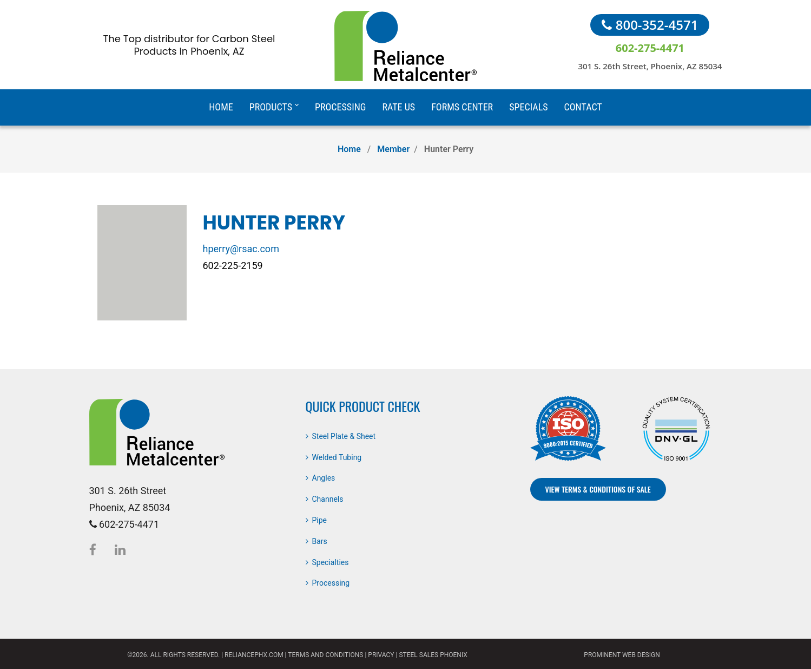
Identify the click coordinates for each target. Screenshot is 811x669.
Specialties (330, 562)
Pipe (319, 520)
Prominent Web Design (622, 655)
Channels (328, 499)
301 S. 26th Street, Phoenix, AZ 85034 (650, 66)
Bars (319, 541)
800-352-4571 (650, 25)
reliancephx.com (254, 655)
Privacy (381, 655)
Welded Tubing (337, 457)
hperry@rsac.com (241, 248)
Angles (323, 478)
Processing (331, 583)
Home (349, 149)
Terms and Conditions (325, 655)
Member (393, 149)
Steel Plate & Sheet (344, 436)
